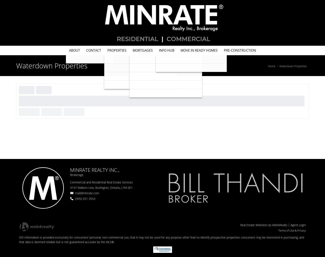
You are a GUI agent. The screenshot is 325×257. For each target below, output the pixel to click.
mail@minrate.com (87, 193)
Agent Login (298, 225)
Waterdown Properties (293, 66)
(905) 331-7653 (85, 199)
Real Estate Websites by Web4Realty (263, 225)
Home (271, 66)
